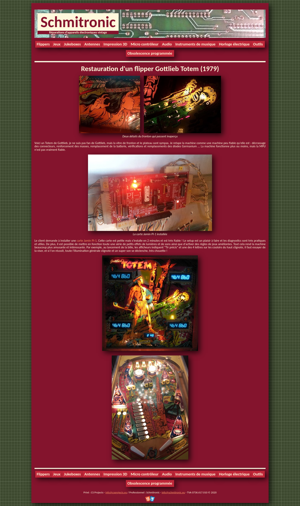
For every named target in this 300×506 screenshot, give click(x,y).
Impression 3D (115, 44)
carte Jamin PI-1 (87, 240)
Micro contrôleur (144, 44)
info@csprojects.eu (116, 492)
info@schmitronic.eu (173, 492)
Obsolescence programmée (149, 53)
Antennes (92, 44)
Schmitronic (78, 22)
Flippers (43, 44)
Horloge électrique (234, 44)
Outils (258, 44)
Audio (167, 44)
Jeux (56, 44)
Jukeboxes (72, 44)
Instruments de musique (195, 44)
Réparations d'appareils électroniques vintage (78, 32)
